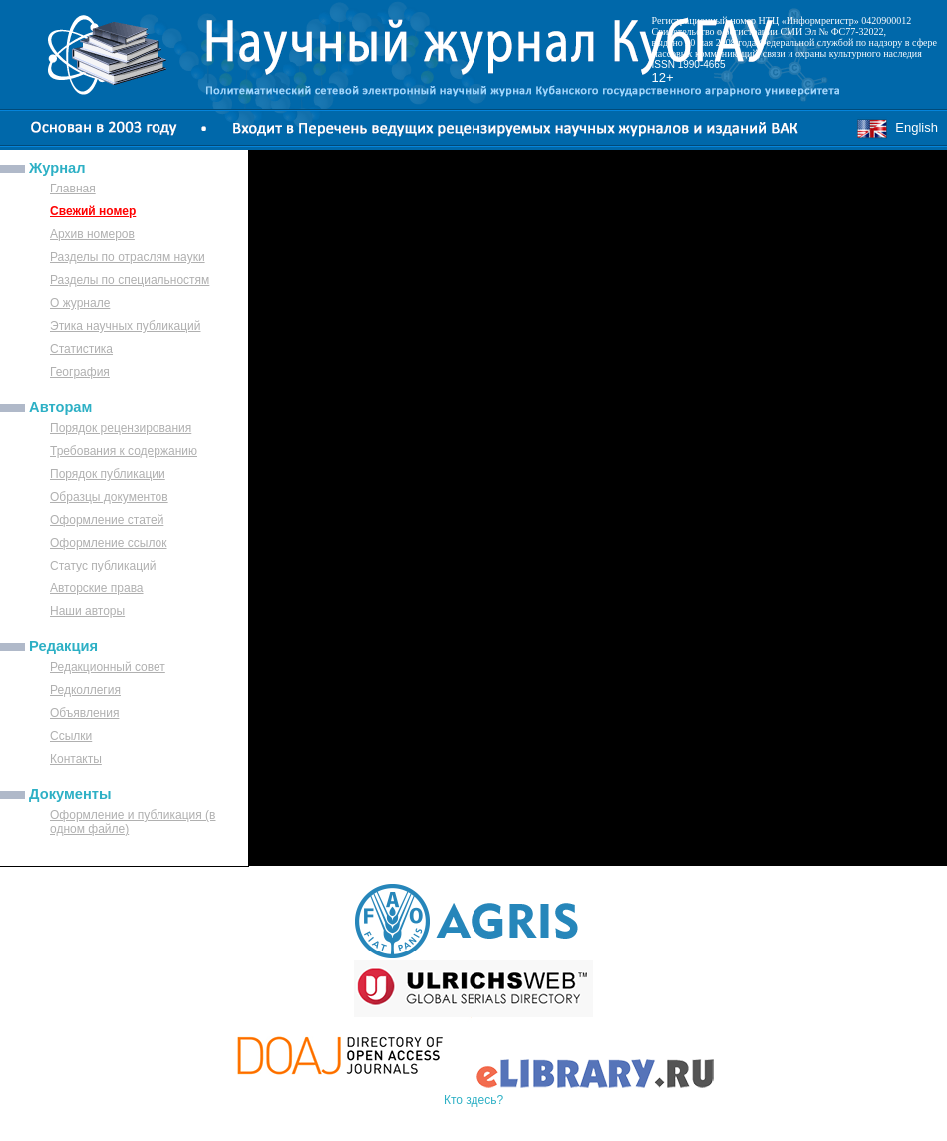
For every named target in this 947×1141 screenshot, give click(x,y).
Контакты (76, 759)
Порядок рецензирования (120, 428)
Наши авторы (87, 611)
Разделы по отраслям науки (127, 257)
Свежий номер (93, 211)
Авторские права (97, 588)
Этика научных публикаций (125, 326)
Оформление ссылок (108, 543)
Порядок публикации (107, 474)
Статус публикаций (103, 565)
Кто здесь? (473, 1100)
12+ (663, 77)
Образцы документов (109, 497)
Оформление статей (106, 520)
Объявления (84, 713)
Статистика (81, 349)
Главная (73, 188)
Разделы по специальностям (129, 280)
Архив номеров (92, 234)
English (897, 127)
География (80, 372)
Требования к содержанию (123, 451)
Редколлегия (85, 690)
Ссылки (71, 736)
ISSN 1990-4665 (689, 64)
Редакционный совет (107, 667)
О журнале (80, 303)
